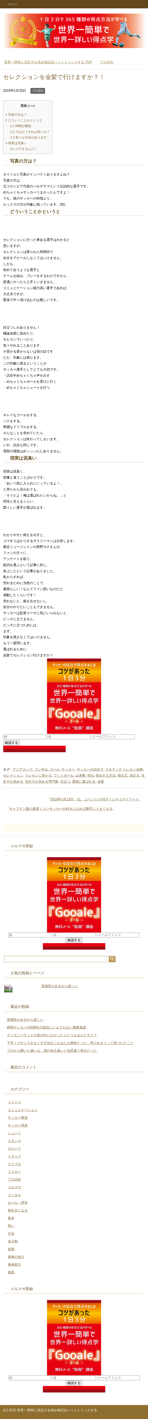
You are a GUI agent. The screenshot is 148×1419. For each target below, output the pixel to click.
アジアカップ (23, 769)
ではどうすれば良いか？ (30, 131)
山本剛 (80, 775)
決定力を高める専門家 (41, 781)
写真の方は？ (16, 114)
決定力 (134, 775)
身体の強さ (16, 1257)
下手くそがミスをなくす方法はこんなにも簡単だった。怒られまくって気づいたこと (70, 1043)
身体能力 (14, 1264)
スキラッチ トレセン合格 (124, 769)
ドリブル (14, 1164)
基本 (11, 1218)
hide (31, 105)
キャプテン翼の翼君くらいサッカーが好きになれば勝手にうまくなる (61, 808)
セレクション (13, 775)
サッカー (68, 769)
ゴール (55, 769)
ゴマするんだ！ (23, 149)
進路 (11, 1272)
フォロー (14, 1172)
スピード (14, 1148)
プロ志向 (38, 90)
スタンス (14, 1141)
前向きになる (18, 1210)
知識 (11, 1249)
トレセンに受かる (38, 775)
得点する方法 (106, 775)
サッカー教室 (18, 1117)
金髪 (100, 781)
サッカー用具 (18, 1125)
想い (11, 1226)
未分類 (13, 1241)
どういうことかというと (24, 120)
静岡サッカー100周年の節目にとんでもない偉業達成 (46, 1027)
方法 (11, 1233)
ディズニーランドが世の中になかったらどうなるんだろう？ (52, 1035)
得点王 (123, 775)
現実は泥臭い (16, 143)
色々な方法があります (28, 137)
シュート (14, 1133)
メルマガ (14, 1187)
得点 (90, 775)
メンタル (14, 1195)
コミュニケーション (23, 1110)
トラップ (14, 1156)
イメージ (14, 1102)
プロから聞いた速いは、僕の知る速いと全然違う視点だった (52, 1050)
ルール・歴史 (18, 1202)
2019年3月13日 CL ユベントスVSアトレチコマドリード (95, 799)
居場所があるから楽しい (59, 986)
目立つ (65, 781)
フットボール (64, 775)
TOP (48, 62)
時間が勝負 (20, 126)
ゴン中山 (41, 769)
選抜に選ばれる (83, 781)
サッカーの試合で (90, 769)
